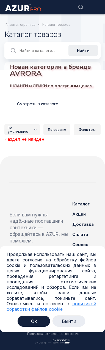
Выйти (69, 321)
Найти (83, 50)
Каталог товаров (56, 24)
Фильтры (87, 129)
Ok (34, 321)
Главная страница (20, 24)
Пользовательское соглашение (53, 334)
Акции (79, 214)
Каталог (81, 204)
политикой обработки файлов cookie (51, 306)
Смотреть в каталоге (37, 103)
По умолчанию (24, 130)
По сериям (57, 130)
